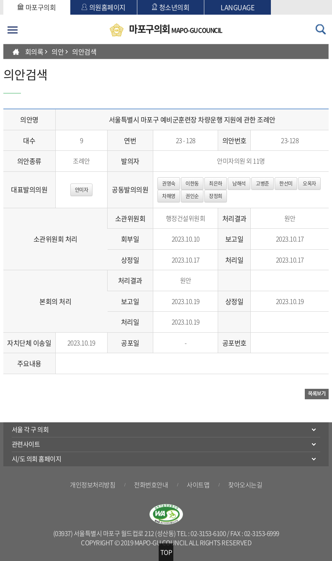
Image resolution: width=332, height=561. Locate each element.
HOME (16, 51)
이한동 (192, 183)
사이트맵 (198, 484)
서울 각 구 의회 (30, 429)
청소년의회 (171, 7)
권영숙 (168, 183)
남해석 (239, 183)
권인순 (192, 196)
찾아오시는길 (245, 484)
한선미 (286, 183)
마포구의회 (37, 7)
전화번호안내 (151, 484)
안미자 (81, 190)
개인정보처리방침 (92, 484)
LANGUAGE (237, 7)
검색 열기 (320, 29)
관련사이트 (26, 444)
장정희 (215, 196)
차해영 (168, 196)
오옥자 (309, 183)
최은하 (215, 183)
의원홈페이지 (104, 7)
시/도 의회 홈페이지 (37, 458)
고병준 (262, 183)
